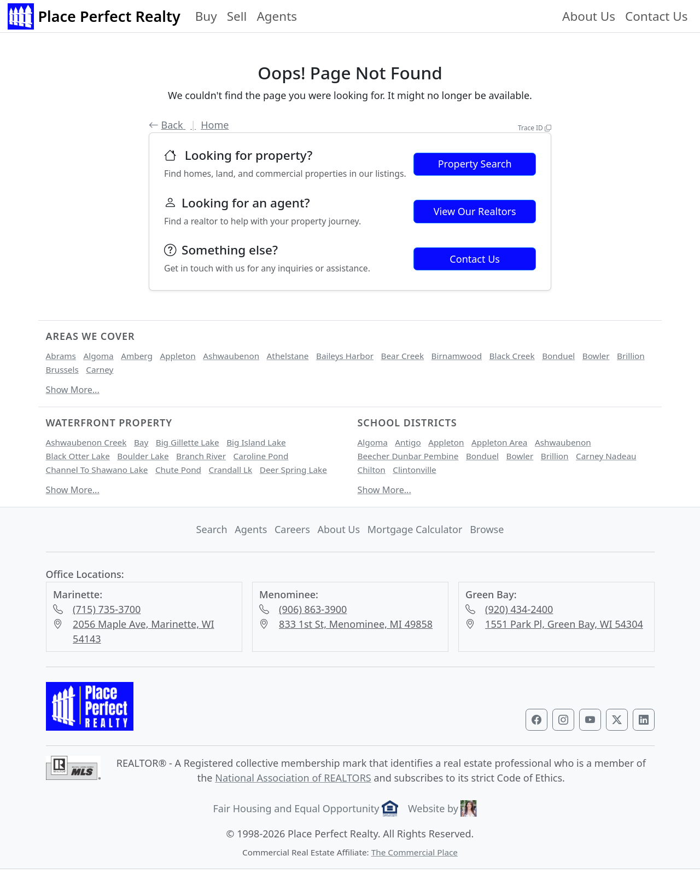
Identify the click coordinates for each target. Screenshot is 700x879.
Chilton (372, 469)
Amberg (137, 355)
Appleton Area (499, 442)
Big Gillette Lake (187, 442)
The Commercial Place (414, 852)
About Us (588, 16)
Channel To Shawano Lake (97, 469)
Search (212, 529)
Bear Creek (402, 355)
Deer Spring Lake (293, 469)
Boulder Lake (142, 455)
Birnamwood (456, 355)
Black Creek (512, 355)
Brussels (62, 369)
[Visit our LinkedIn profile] (644, 720)
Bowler (596, 355)
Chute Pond (178, 469)
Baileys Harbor (345, 355)
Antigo (408, 442)
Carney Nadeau (606, 455)
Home (215, 124)
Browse (487, 529)
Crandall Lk (231, 469)
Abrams (61, 355)
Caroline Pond (261, 455)
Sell (237, 16)
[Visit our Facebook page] (536, 720)
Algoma (98, 355)
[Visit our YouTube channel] (590, 720)
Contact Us (656, 16)
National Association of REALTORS (293, 777)
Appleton (177, 355)
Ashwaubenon (231, 355)
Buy (206, 16)
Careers (292, 529)
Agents (276, 16)
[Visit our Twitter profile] (617, 720)
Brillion (631, 355)
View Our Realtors (475, 211)
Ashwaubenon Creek (86, 442)
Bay (141, 442)
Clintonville (414, 469)
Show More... (73, 390)
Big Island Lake (256, 442)
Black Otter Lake (78, 455)
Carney (99, 369)
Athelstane (288, 355)
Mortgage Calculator (415, 529)
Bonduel (558, 355)
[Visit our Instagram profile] (563, 720)
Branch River (201, 455)
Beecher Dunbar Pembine (408, 455)
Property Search (475, 163)
